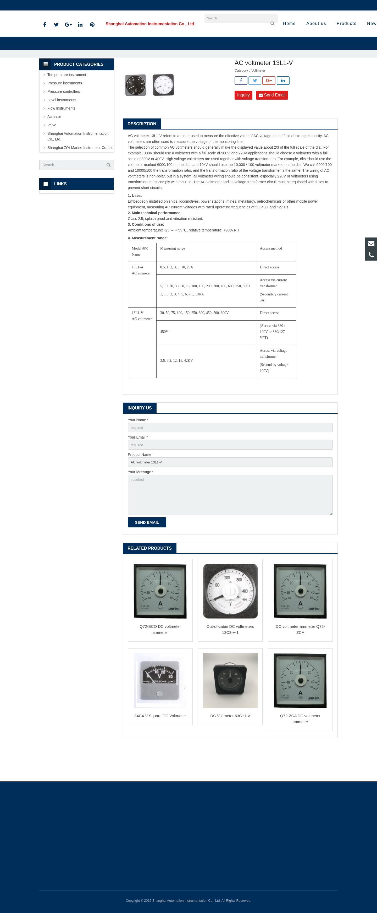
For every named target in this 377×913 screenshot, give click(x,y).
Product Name (139, 485)
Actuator (54, 145)
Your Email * (138, 467)
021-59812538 (55, 5)
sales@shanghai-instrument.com (102, 5)
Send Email (272, 124)
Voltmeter (220, 73)
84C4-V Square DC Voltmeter (160, 750)
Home (117, 73)
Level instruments (61, 128)
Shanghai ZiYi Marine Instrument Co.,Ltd (177, 73)
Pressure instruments (64, 112)
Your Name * (138, 449)
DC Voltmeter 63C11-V (230, 750)
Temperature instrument (66, 103)
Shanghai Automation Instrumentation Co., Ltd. (78, 165)
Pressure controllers (63, 120)
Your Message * (140, 503)
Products (135, 73)
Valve (51, 154)
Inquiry (243, 124)
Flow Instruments (61, 137)
